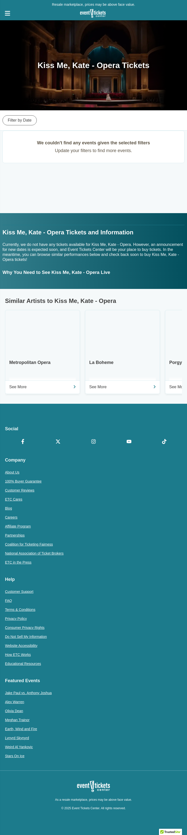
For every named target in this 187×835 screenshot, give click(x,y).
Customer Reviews (19, 490)
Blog (8, 508)
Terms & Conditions (20, 610)
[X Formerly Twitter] (58, 442)
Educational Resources (23, 664)
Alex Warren (14, 702)
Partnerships (15, 535)
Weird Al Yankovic (19, 747)
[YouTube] (129, 442)
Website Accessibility (21, 646)
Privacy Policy (16, 619)
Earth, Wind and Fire (21, 729)
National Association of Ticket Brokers (34, 553)
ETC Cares (13, 499)
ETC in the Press (18, 562)
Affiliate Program (18, 526)
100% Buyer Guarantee (23, 481)
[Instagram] (93, 442)
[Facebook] (22, 442)
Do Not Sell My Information (26, 637)
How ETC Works (18, 655)
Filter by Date (20, 120)
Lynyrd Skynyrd (17, 738)
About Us (12, 472)
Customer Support (19, 592)
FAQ (8, 601)
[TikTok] (164, 442)
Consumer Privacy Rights (24, 628)
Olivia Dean (14, 711)
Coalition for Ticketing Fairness (29, 544)
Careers (11, 517)
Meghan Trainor (17, 720)
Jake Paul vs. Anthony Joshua (28, 693)
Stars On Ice (14, 756)
